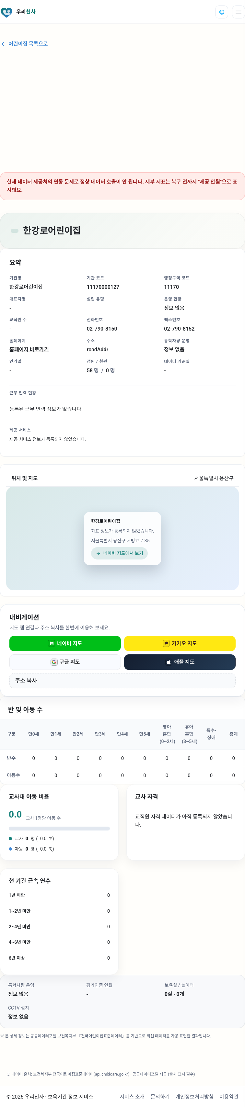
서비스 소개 (132, 1097)
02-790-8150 (102, 329)
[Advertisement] (122, 107)
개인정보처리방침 (194, 1097)
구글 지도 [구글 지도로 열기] (65, 662)
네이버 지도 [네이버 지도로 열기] (65, 643)
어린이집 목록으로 (24, 44)
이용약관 (229, 1097)
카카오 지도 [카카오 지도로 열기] (180, 643)
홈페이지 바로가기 (29, 349)
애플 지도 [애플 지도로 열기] (180, 662)
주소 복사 (26, 680)
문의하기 (160, 1097)
